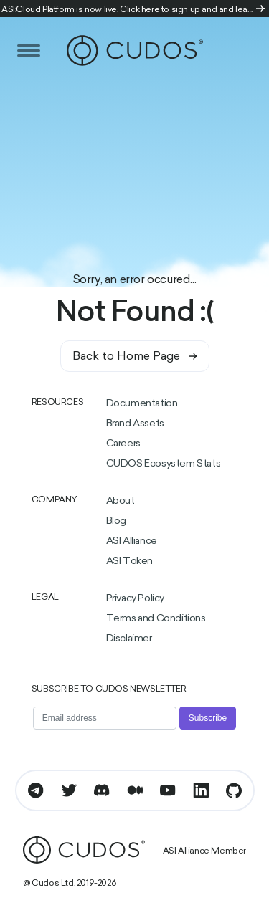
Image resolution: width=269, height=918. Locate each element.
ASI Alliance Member (204, 851)
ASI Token (129, 561)
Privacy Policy (135, 598)
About (120, 501)
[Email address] (104, 718)
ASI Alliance (131, 541)
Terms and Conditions (156, 618)
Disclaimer (129, 638)
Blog (116, 521)
